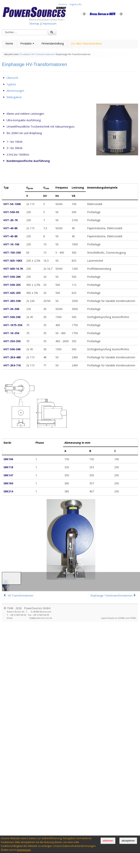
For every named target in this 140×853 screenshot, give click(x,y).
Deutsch (63, 4)
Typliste (11, 84)
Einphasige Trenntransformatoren (113, 595)
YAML (133, 617)
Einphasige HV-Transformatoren (34, 64)
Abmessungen (15, 90)
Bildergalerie (14, 97)
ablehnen (108, 840)
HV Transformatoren (18, 595)
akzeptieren (128, 840)
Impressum (24, 849)
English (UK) (75, 4)
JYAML (121, 617)
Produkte (27, 43)
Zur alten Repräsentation (86, 43)
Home (9, 43)
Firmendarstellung (52, 43)
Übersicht (12, 78)
